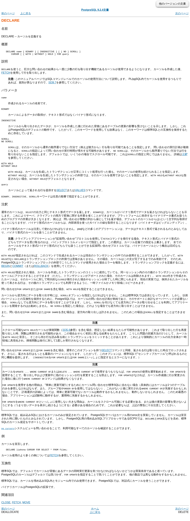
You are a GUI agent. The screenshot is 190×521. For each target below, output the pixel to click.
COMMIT (17, 271)
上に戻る (25, 13)
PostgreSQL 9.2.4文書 (95, 9)
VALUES (80, 195)
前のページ (8, 13)
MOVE (26, 508)
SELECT (61, 195)
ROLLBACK (41, 271)
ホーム (95, 514)
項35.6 (66, 335)
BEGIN (5, 271)
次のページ (182, 13)
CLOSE (5, 508)
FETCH (5, 73)
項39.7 (52, 83)
